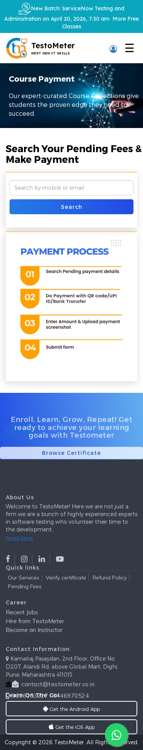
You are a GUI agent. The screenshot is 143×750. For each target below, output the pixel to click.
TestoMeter (69, 742)
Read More (19, 561)
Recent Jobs (22, 623)
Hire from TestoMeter (35, 631)
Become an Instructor (34, 640)
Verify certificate (66, 585)
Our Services (23, 585)
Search (71, 207)
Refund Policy (110, 585)
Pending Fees (25, 594)
